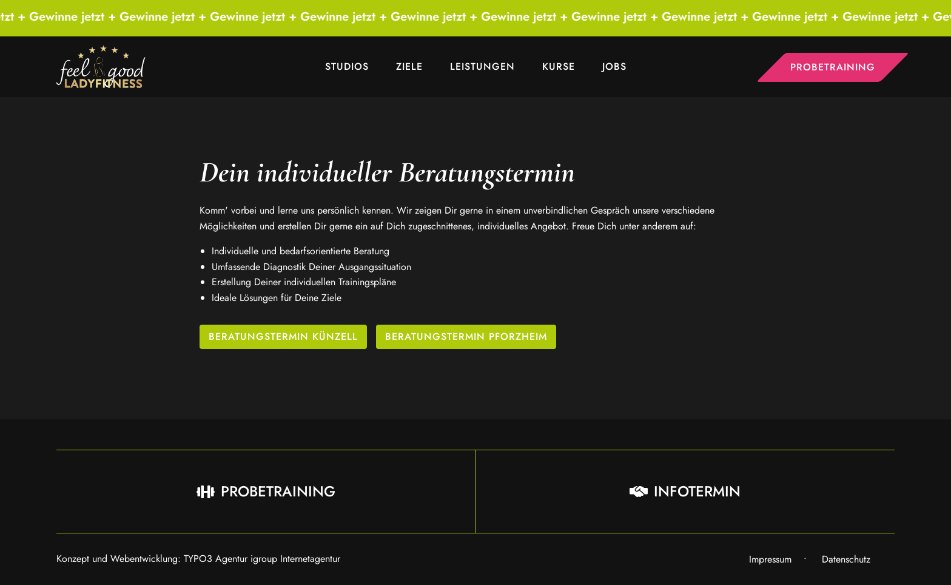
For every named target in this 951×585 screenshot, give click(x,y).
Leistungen (482, 66)
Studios (347, 66)
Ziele (409, 66)
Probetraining (832, 67)
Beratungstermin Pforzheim (466, 336)
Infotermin (685, 491)
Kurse (558, 66)
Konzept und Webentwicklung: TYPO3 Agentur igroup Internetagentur (198, 559)
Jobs (614, 66)
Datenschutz (846, 559)
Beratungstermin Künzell (283, 336)
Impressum (770, 559)
